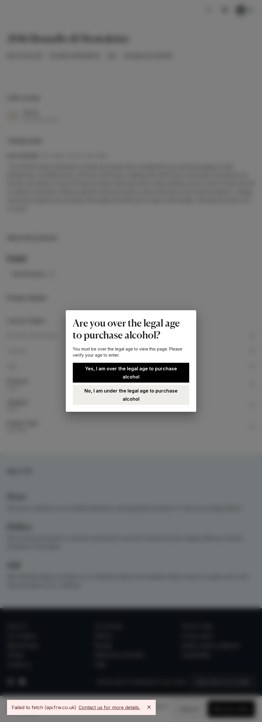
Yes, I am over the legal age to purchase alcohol (131, 373)
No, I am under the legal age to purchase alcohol (131, 395)
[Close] (149, 707)
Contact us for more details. (109, 707)
